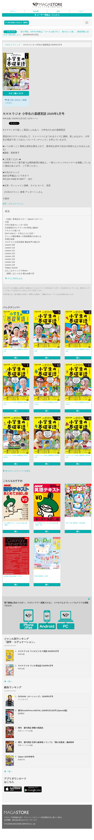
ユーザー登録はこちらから (47, 15)
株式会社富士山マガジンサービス (24, 820)
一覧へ (8, 681)
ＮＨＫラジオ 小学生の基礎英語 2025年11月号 (77, 403)
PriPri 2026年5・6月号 (41, 576)
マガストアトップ (12, 45)
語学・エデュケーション (13, 204)
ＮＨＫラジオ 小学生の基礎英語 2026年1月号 (15, 403)
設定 (58, 11)
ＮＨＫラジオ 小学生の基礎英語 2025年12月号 (46, 403)
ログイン (13, 11)
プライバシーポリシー (32, 817)
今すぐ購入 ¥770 (16, 93)
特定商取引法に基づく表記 (51, 817)
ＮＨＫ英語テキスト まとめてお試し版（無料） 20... (46, 524)
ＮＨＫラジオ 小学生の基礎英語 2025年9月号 (46, 456)
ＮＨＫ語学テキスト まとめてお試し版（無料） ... (15, 524)
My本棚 (35, 11)
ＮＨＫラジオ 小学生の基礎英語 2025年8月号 (77, 456)
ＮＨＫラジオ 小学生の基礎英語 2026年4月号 (15, 350)
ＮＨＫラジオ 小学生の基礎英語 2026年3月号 (46, 350)
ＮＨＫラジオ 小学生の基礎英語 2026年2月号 (77, 350)
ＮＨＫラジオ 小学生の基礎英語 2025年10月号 (15, 456)
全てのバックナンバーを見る (16, 471)
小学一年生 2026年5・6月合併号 (75, 523)
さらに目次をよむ (14, 278)
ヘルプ (80, 11)
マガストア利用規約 (11, 817)
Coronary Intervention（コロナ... (13, 576)
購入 (16, 358)
